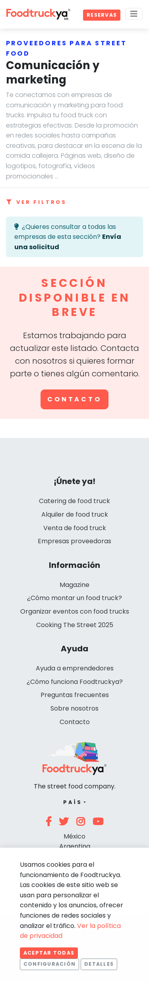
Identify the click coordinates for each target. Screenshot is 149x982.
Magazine (74, 584)
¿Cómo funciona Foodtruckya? (75, 681)
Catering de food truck (74, 501)
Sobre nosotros (74, 708)
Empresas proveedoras (74, 541)
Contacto (74, 399)
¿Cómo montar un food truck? (74, 597)
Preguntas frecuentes (75, 694)
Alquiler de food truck (74, 514)
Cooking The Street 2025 (74, 624)
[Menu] (134, 14)
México (74, 836)
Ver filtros (36, 202)
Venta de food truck (74, 528)
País (72, 802)
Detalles (99, 964)
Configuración (49, 964)
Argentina (74, 846)
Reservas (102, 15)
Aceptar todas (48, 952)
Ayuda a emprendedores (75, 668)
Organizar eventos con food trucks (74, 611)
